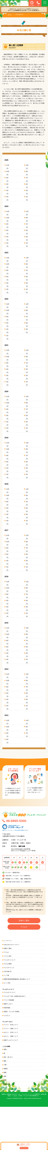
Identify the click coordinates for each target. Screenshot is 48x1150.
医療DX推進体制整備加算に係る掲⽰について (17, 979)
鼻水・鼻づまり (8, 1057)
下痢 (5, 1065)
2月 (7, 197)
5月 (27, 184)
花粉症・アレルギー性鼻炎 (11, 1011)
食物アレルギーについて (11, 1040)
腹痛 (5, 1072)
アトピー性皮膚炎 (9, 1000)
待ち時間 (32, 3)
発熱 (5, 1049)
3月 (27, 190)
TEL (38, 3)
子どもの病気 (8, 964)
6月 (7, 184)
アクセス (24, 927)
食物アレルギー (8, 1004)
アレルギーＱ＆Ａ (7, 1021)
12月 (7, 165)
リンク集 (6, 975)
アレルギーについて (9, 960)
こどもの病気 (6, 1046)
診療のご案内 (24, 920)
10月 (7, 171)
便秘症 (6, 1068)
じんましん (7, 1015)
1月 (27, 197)
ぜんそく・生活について (11, 1032)
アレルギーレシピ (9, 967)
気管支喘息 (7, 1007)
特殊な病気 (7, 1084)
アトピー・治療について (11, 1028)
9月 (27, 171)
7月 (27, 178)
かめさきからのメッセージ (11, 944)
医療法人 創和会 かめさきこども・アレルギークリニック (11, 4)
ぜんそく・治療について (11, 1036)
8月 (7, 178)
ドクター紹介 (8, 956)
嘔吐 (5, 1061)
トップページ (8, 940)
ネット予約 (7, 983)
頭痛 (5, 1080)
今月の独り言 (8, 971)
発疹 (5, 1076)
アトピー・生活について (11, 1024)
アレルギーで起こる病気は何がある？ (15, 996)
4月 (7, 190)
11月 (27, 165)
